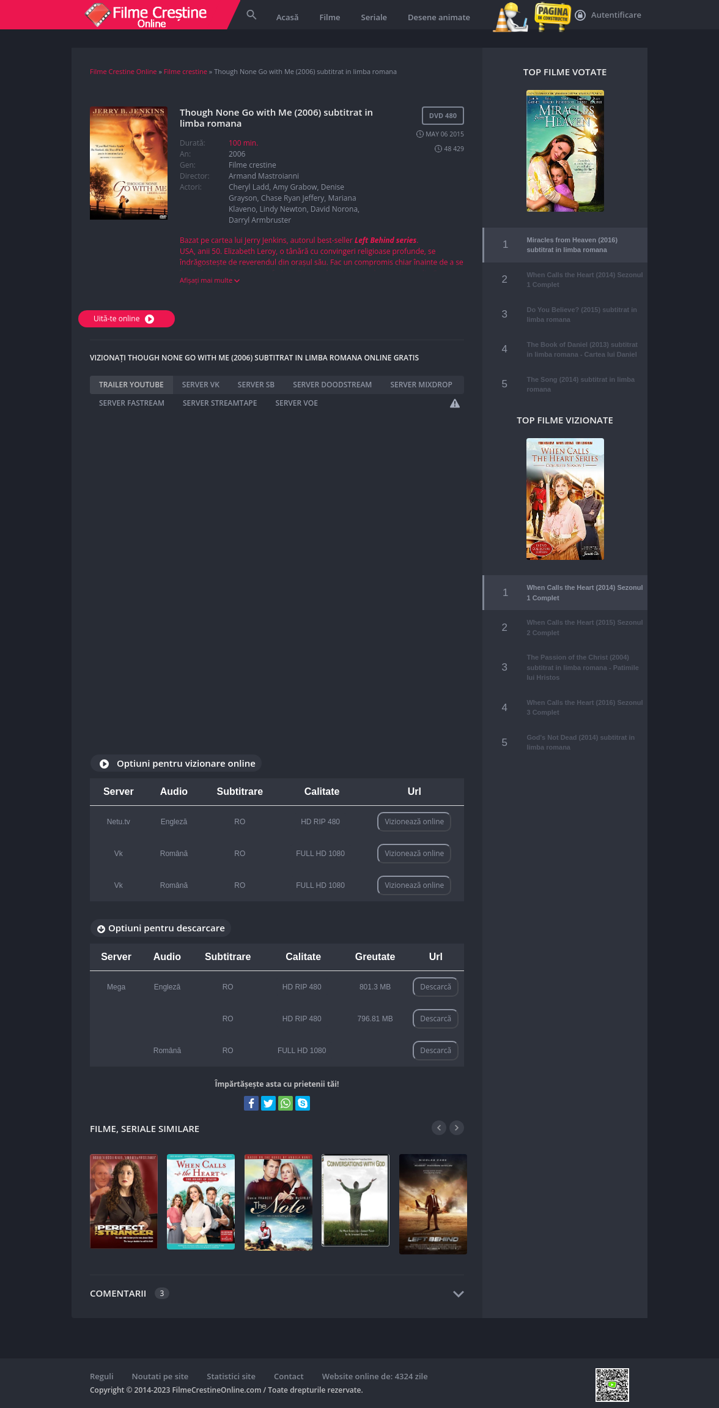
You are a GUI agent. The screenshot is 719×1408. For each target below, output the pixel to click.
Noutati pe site (160, 1376)
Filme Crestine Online (123, 71)
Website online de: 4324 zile (375, 1376)
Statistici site (231, 1376)
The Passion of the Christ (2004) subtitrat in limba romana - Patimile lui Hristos (582, 655)
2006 (237, 154)
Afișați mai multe (210, 280)
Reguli (102, 1376)
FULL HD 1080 (320, 853)
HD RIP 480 (320, 822)
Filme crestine (185, 71)
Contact (289, 1376)
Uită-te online (125, 318)
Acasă (287, 17)
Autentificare (608, 15)
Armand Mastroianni (264, 176)
